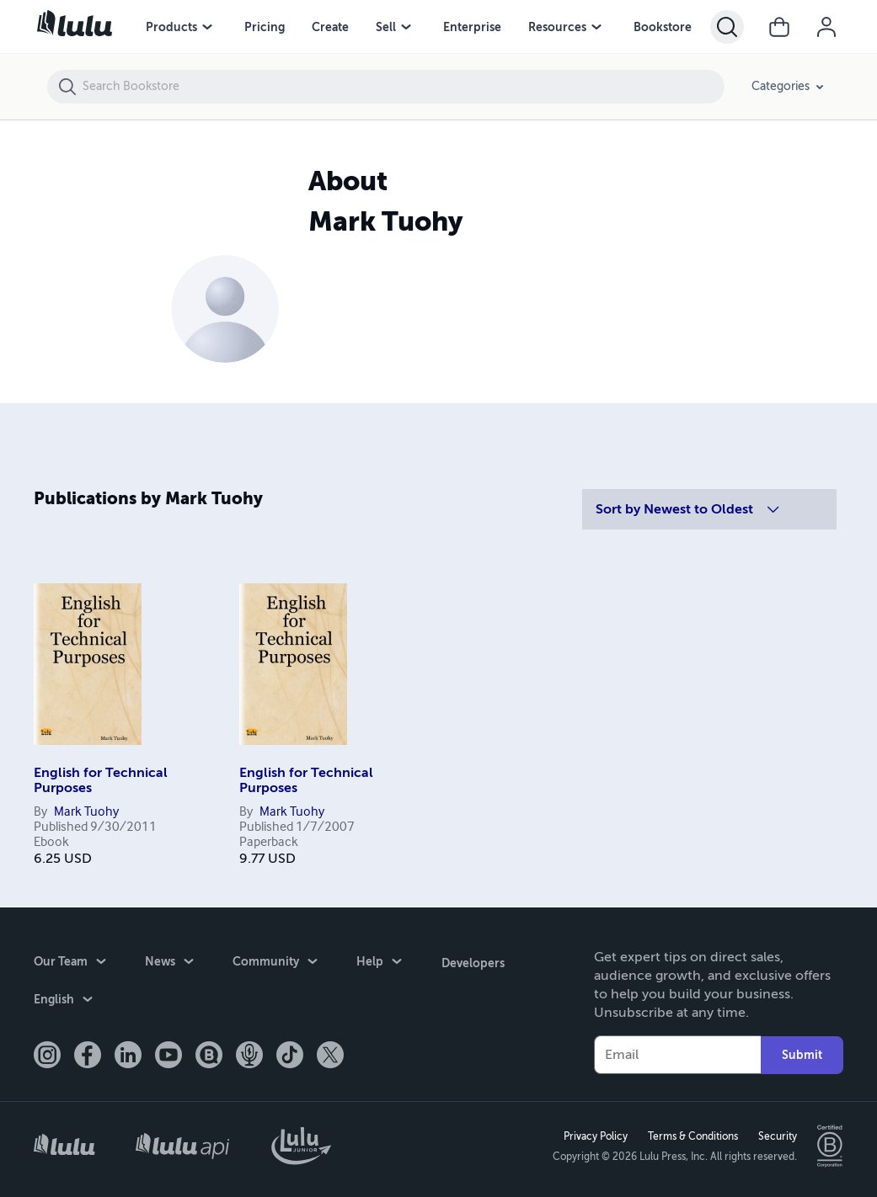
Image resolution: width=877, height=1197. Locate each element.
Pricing (264, 27)
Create (330, 27)
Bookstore (663, 27)
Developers (472, 961)
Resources (557, 27)
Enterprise (472, 27)
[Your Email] (677, 1054)
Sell (386, 27)
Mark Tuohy (86, 812)
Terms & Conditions (692, 1135)
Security (776, 1135)
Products (171, 27)
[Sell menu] (406, 27)
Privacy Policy (595, 1135)
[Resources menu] (596, 27)
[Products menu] (207, 27)
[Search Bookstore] (403, 87)
